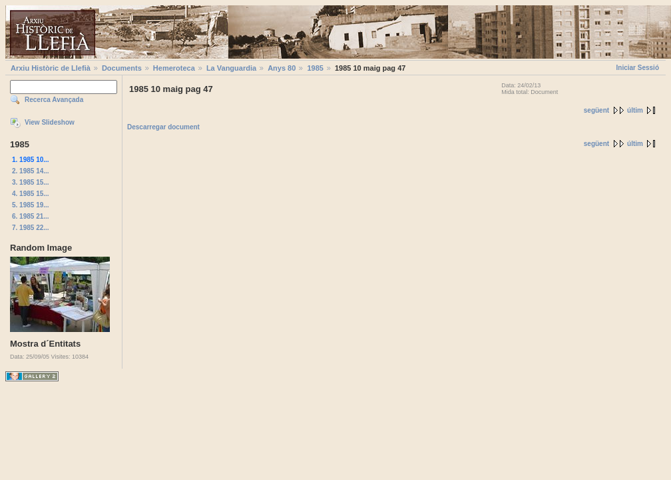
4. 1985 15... (30, 193)
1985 (315, 68)
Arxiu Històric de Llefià (51, 68)
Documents (122, 68)
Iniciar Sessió (637, 67)
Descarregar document (163, 127)
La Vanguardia (231, 68)
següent (596, 110)
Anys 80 (282, 68)
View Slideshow (50, 122)
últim (635, 110)
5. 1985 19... (30, 205)
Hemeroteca (174, 68)
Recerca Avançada (54, 99)
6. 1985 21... (30, 216)
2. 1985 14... (30, 171)
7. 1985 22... (30, 227)
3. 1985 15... (30, 182)
